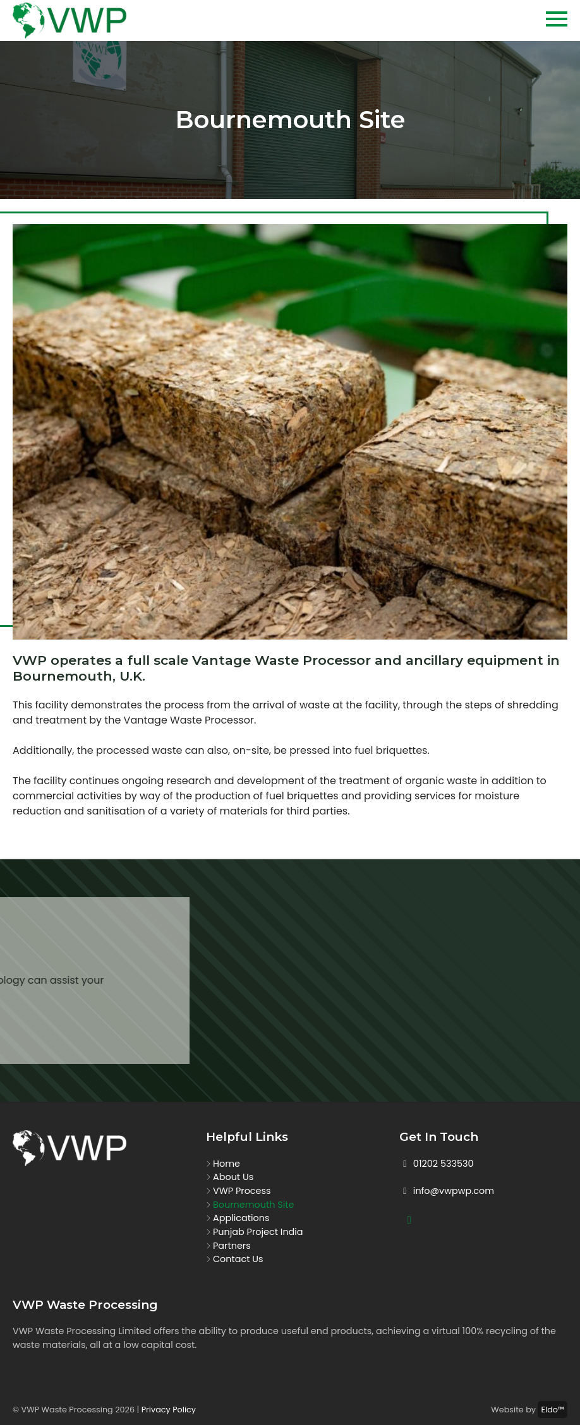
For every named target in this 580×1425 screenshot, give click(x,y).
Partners (232, 1245)
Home (226, 1163)
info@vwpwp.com (446, 1190)
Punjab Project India (258, 1231)
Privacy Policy (169, 1409)
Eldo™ (552, 1409)
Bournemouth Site (253, 1204)
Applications (241, 1218)
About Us (233, 1177)
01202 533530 (436, 1163)
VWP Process (242, 1190)
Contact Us (238, 1259)
